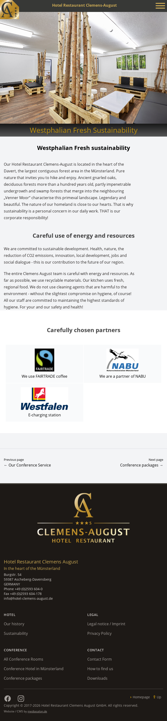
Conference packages (23, 678)
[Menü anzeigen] (160, 6)
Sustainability (16, 633)
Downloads (97, 678)
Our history (14, 623)
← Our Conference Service (27, 465)
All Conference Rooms (23, 659)
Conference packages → (141, 465)
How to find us (100, 668)
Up (159, 697)
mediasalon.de (37, 711)
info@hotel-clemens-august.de (28, 598)
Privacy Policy (99, 633)
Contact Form (99, 659)
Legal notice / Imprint (106, 623)
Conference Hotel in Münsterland (34, 668)
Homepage (141, 697)
